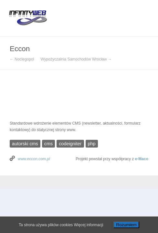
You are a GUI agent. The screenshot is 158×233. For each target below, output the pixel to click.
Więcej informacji (88, 225)
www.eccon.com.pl (34, 159)
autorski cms (25, 143)
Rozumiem (126, 224)
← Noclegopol (22, 59)
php (92, 143)
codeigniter (70, 143)
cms (48, 143)
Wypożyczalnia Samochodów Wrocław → (75, 59)
